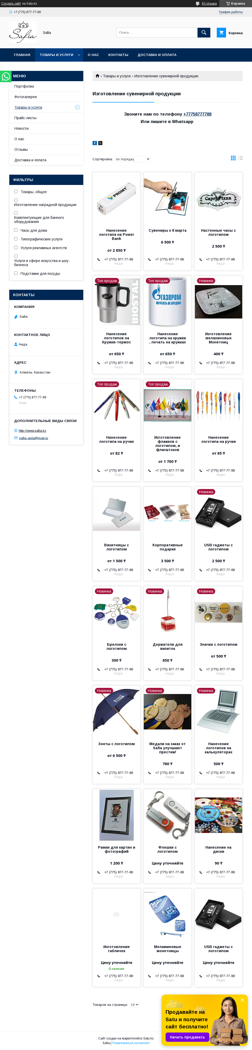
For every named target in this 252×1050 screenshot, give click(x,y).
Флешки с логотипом (167, 849)
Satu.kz (148, 1038)
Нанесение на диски (218, 849)
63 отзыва (209, 3)
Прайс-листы (25, 118)
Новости (21, 128)
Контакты (118, 55)
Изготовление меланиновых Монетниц (218, 338)
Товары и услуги (56, 55)
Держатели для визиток (168, 646)
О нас (93, 55)
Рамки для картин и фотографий (116, 849)
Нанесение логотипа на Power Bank (116, 234)
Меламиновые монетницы (167, 949)
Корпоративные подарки (167, 547)
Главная (22, 55)
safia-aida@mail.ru (33, 438)
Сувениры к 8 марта (167, 230)
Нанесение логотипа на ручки (116, 439)
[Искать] (203, 33)
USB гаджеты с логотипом (218, 547)
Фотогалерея (25, 97)
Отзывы (21, 149)
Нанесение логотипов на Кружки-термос (116, 338)
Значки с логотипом (218, 644)
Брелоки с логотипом (116, 646)
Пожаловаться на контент (131, 1043)
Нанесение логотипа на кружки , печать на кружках (167, 338)
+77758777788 (197, 114)
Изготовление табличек (116, 949)
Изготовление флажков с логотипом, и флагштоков (167, 443)
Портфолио (24, 86)
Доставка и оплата (157, 55)
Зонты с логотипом (116, 744)
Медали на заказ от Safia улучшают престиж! (167, 748)
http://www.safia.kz (32, 431)
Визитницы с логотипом (116, 547)
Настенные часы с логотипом (218, 232)
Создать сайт (11, 3)
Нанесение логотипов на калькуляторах (218, 748)
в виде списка (240, 159)
